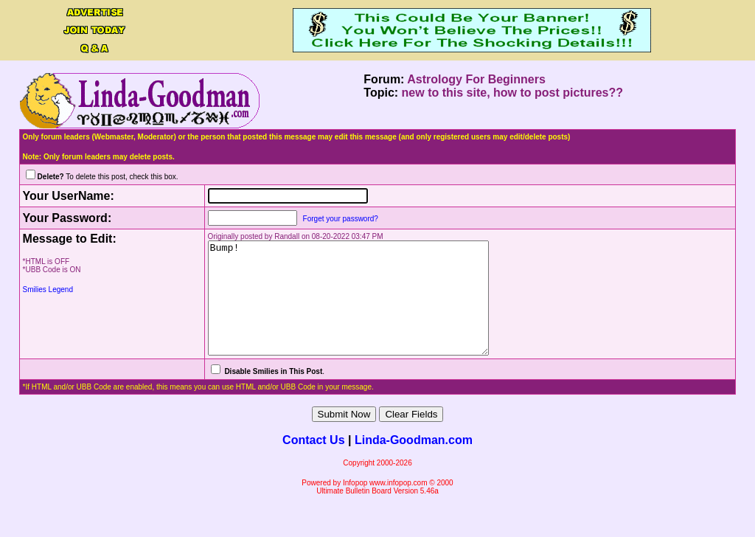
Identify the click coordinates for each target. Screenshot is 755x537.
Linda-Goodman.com (414, 462)
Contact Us (313, 462)
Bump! (350, 309)
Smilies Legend (48, 289)
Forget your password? (325, 219)
